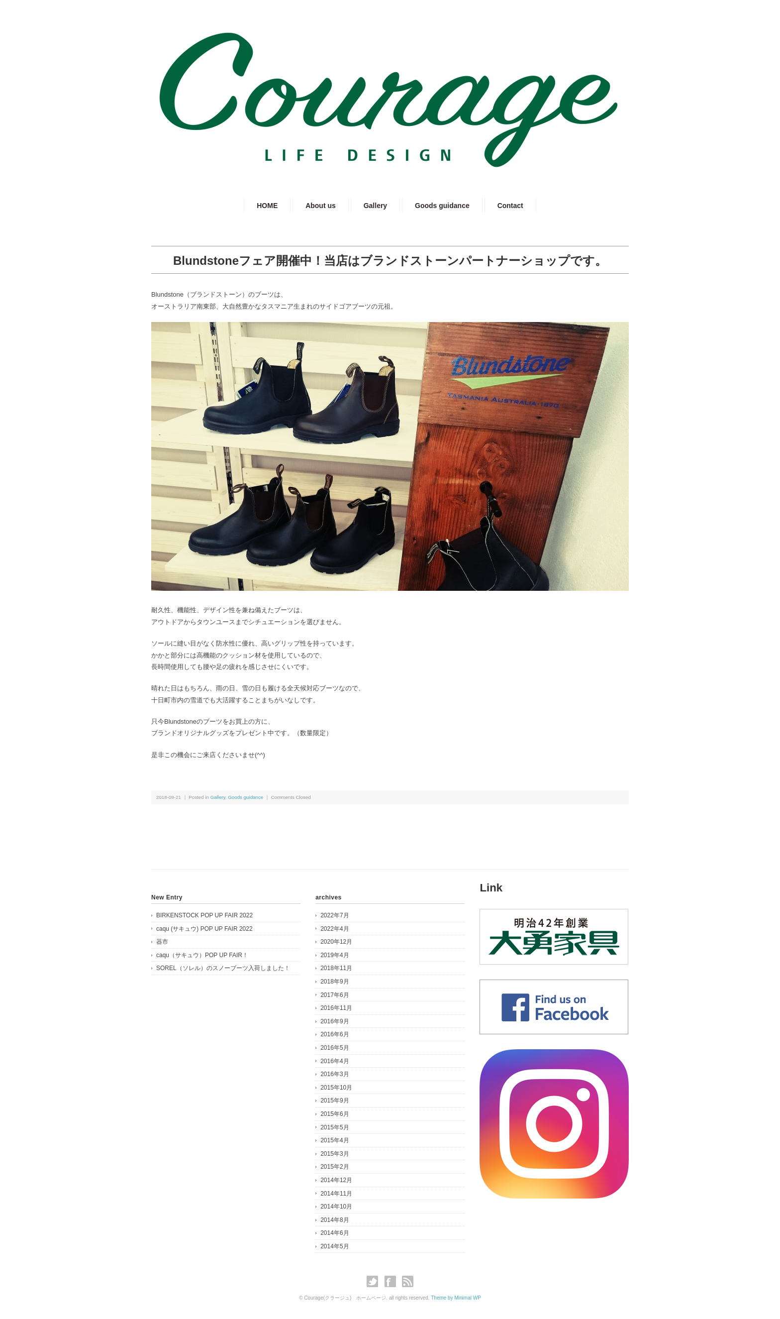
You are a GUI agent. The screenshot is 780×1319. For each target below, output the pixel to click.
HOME (267, 206)
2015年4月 (334, 1140)
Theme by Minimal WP (456, 1298)
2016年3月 (334, 1074)
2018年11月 (336, 968)
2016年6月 (334, 1034)
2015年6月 (334, 1113)
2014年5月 (334, 1246)
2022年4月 (334, 928)
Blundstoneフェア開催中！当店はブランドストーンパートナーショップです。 (390, 260)
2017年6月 (334, 994)
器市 (162, 941)
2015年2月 (334, 1166)
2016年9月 (334, 1021)
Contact (510, 206)
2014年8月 (334, 1219)
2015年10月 (336, 1087)
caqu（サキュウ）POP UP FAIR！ (202, 955)
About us (320, 206)
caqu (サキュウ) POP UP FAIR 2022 (204, 928)
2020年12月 (336, 941)
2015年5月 (334, 1127)
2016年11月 (336, 1007)
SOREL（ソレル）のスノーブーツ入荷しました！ (223, 968)
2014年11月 (336, 1193)
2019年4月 (334, 955)
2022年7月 (334, 915)
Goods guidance (442, 206)
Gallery (375, 206)
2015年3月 (334, 1153)
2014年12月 (336, 1180)
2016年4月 (334, 1061)
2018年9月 (334, 981)
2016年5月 (334, 1047)
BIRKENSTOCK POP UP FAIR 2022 (204, 915)
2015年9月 (334, 1100)
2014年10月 (336, 1206)
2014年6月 (334, 1232)
